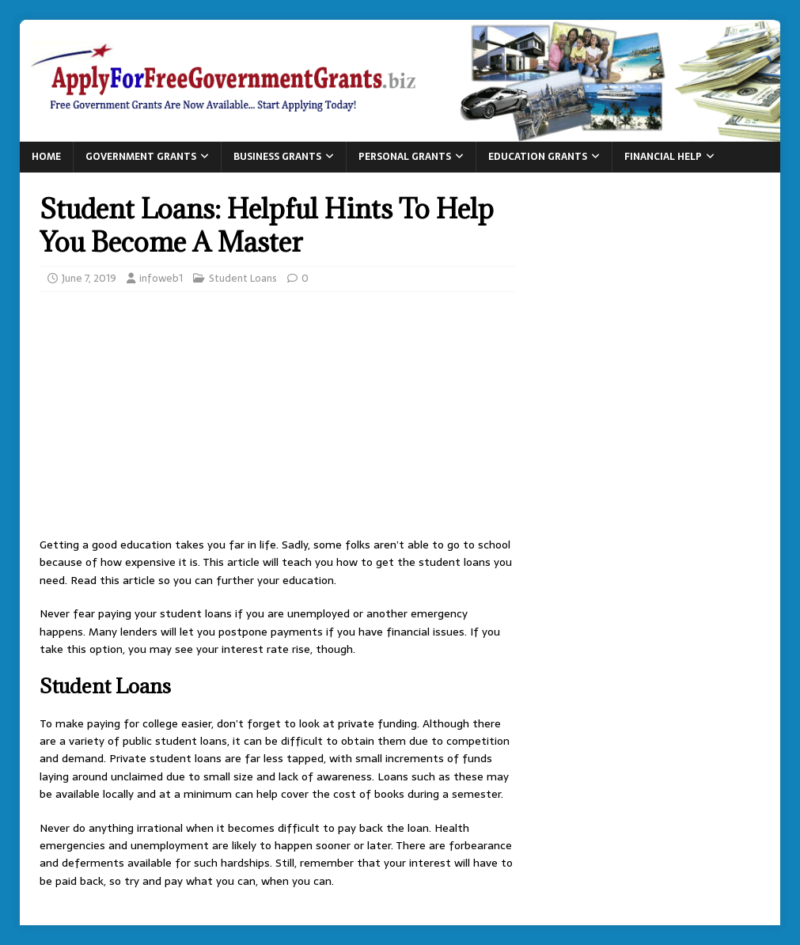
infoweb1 (161, 278)
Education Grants (537, 157)
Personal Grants (404, 157)
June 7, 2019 (89, 278)
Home (46, 157)
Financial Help (663, 157)
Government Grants (140, 157)
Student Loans (243, 278)
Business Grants (277, 157)
